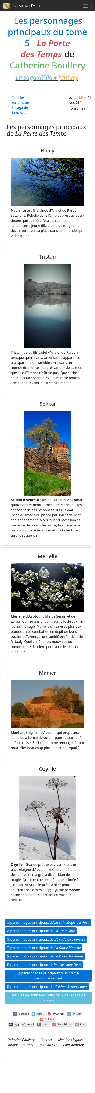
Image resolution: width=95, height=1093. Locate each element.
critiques (78, 109)
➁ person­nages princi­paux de (41, 931)
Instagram (56, 1014)
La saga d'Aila (21, 6)
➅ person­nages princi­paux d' (44, 964)
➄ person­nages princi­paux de (45, 956)
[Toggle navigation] (86, 6)
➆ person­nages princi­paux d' (48, 976)
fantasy (47, 88)
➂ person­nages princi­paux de (46, 939)
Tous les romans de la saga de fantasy (20, 105)
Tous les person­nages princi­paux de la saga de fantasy (48, 998)
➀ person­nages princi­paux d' (48, 922)
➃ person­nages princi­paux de (44, 947)
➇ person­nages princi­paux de (47, 986)
